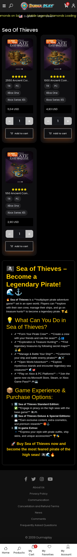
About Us (38, 487)
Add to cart (19, 133)
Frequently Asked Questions (38, 525)
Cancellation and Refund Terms (38, 506)
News (38, 512)
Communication (38, 500)
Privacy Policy (38, 494)
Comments (38, 519)
